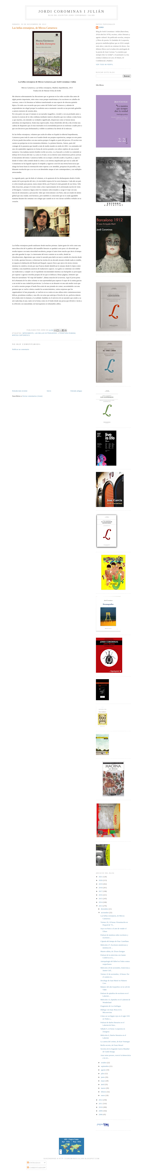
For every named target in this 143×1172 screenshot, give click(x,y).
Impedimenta (28, 333)
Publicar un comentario (20, 349)
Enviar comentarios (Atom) (32, 396)
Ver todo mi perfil (104, 64)
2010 (101, 1107)
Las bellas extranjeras (46, 333)
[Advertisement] (33, 369)
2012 (101, 1100)
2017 (101, 891)
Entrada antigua (76, 391)
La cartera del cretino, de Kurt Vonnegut (115, 1041)
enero (103, 1095)
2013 (101, 906)
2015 (101, 898)
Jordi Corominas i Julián (71, 11)
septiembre (105, 1066)
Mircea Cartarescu (21, 335)
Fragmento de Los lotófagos (110, 1006)
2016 (101, 895)
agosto (103, 1070)
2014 (101, 902)
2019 (101, 884)
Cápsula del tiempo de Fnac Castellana (114, 941)
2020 (101, 880)
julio (103, 1073)
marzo (103, 1088)
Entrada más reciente (19, 391)
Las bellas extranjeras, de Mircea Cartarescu (34, 27)
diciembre (105, 909)
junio (103, 1077)
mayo (103, 1081)
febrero (104, 1092)
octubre (104, 1063)
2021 (101, 877)
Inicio (49, 391)
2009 (101, 1111)
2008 (101, 1114)
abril (103, 1084)
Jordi (101, 27)
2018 (101, 888)
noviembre (105, 912)
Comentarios (35, 1168)
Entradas (33, 1163)
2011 (101, 1103)
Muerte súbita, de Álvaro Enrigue (112, 951)
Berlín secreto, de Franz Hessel (111, 1045)
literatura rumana (67, 333)
